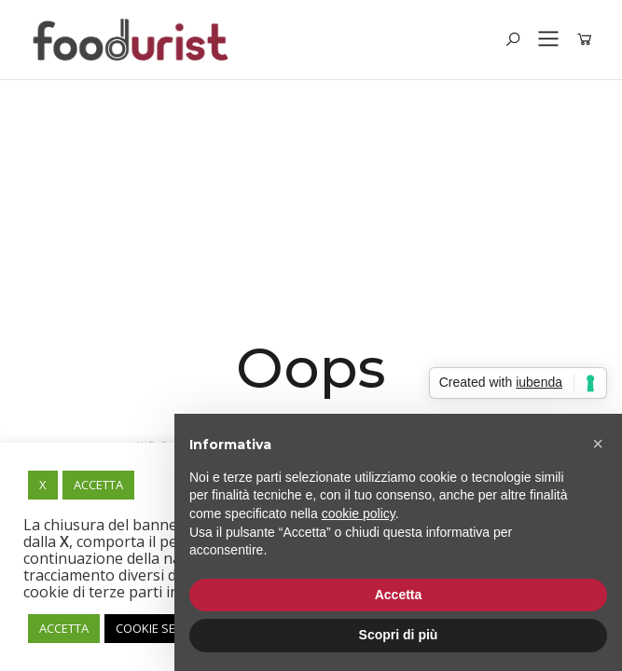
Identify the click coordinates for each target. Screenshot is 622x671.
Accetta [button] (398, 594)
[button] (598, 444)
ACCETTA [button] (98, 484)
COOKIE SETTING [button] (162, 628)
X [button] (43, 484)
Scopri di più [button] (398, 634)
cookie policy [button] (358, 513)
